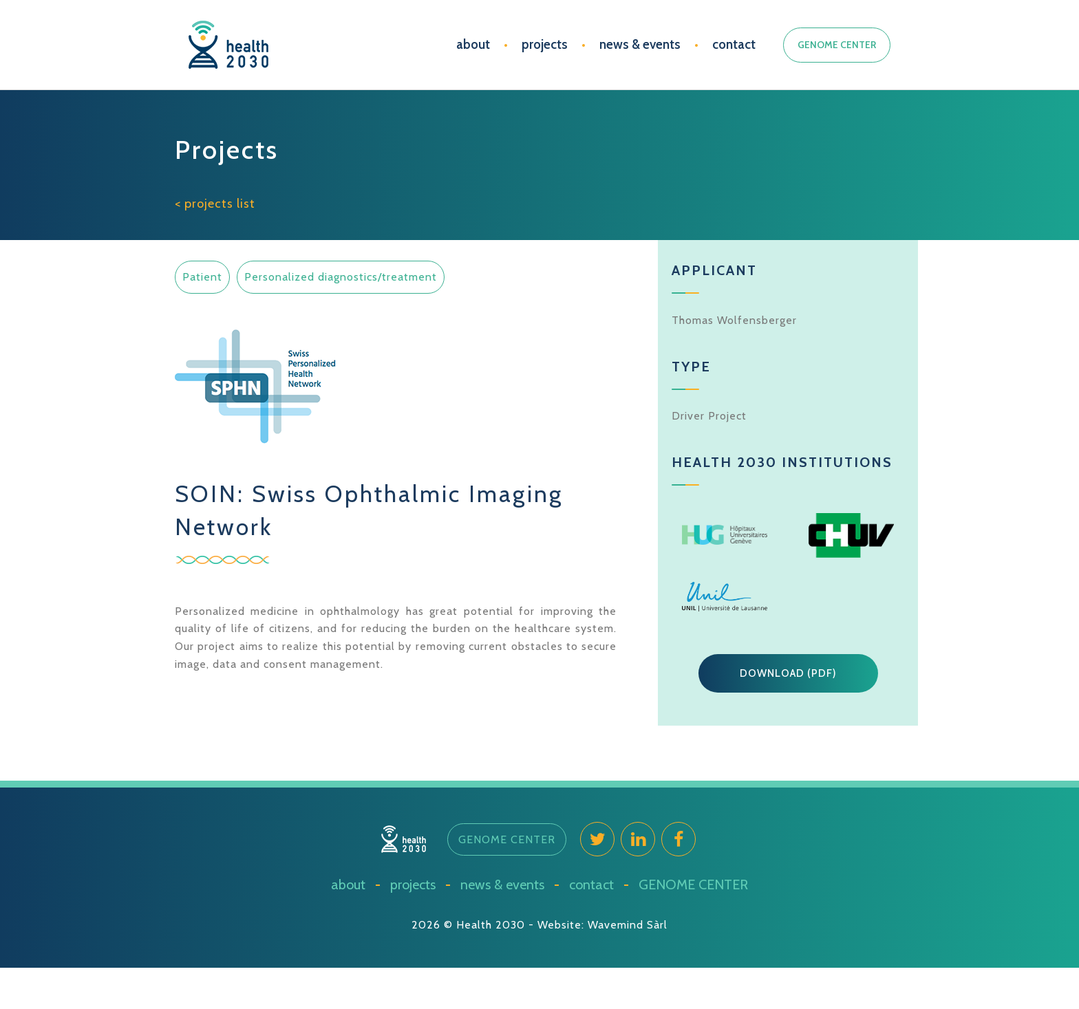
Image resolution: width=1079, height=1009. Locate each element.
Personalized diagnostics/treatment (340, 276)
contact (734, 44)
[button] (788, 673)
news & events (640, 44)
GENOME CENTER (837, 45)
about (473, 44)
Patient (202, 276)
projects (545, 44)
